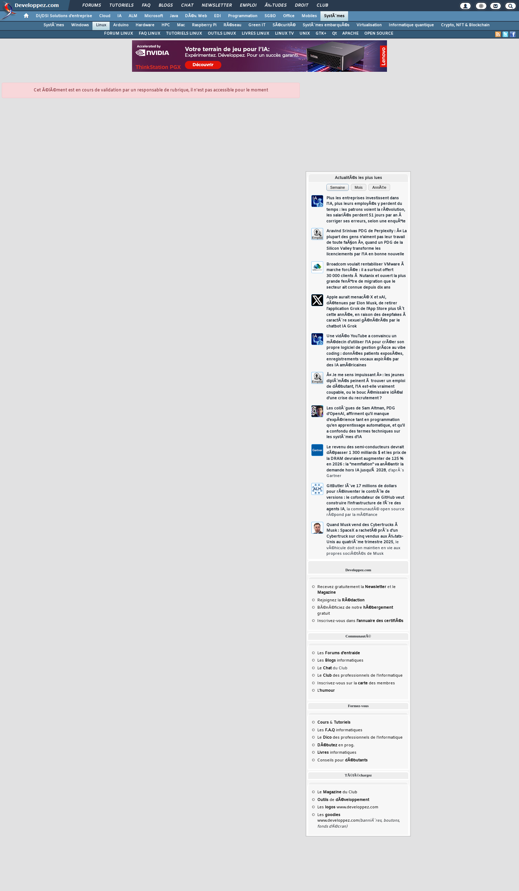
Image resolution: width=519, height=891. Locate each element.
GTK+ (321, 33)
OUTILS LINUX (222, 33)
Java (174, 16)
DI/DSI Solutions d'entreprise (64, 16)
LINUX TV (284, 33)
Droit (301, 5)
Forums (92, 5)
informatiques (337, 752)
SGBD (270, 16)
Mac (181, 25)
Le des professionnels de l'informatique (360, 675)
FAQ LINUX (149, 33)
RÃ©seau (232, 25)
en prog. (335, 745)
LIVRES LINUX (255, 33)
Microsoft (153, 16)
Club (322, 5)
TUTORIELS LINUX (184, 33)
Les (338, 653)
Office (289, 16)
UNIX (304, 33)
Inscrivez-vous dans (360, 621)
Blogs (165, 5)
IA (119, 16)
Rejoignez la (341, 600)
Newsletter (216, 5)
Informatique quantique (411, 25)
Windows (80, 25)
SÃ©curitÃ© (284, 25)
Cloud (104, 16)
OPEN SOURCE (378, 33)
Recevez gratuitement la (351, 587)
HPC (165, 25)
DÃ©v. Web (196, 16)
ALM (133, 16)
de (343, 799)
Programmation (242, 16)
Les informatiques (340, 660)
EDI (217, 16)
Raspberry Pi (204, 25)
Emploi (248, 5)
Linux (101, 25)
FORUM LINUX (118, 33)
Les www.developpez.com (347, 807)
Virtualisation (369, 25)
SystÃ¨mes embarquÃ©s (326, 25)
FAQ (146, 5)
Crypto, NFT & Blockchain (465, 25)
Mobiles (309, 16)
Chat (187, 5)
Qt (334, 33)
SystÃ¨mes (334, 16)
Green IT (256, 25)
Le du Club (337, 792)
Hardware (145, 25)
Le (324, 668)
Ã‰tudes (275, 5)
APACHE (350, 33)
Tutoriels (121, 5)
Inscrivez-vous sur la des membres (356, 683)
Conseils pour (342, 760)
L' (326, 690)
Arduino (121, 25)
